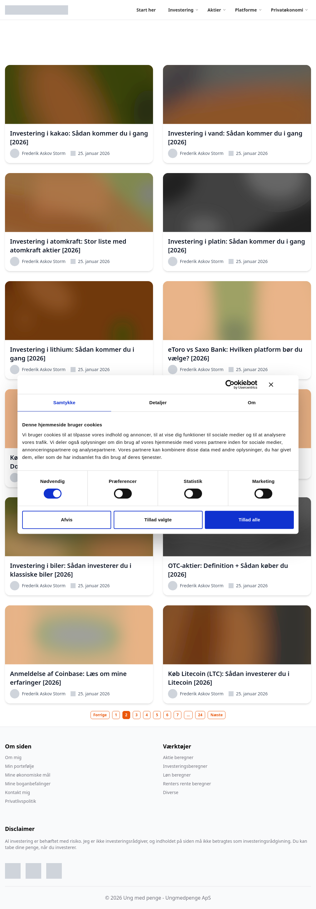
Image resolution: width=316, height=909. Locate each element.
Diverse (170, 792)
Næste (216, 715)
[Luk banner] (281, 384)
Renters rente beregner (187, 784)
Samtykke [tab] (64, 402)
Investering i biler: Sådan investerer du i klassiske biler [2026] (70, 570)
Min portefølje (19, 766)
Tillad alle (249, 519)
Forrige (100, 715)
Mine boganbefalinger (28, 784)
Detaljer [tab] (158, 402)
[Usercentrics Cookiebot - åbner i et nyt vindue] (230, 384)
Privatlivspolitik (20, 801)
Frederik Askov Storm (38, 153)
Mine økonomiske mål (27, 775)
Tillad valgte (158, 519)
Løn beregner (177, 775)
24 (200, 715)
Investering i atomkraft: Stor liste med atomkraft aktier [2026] (68, 245)
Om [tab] (251, 402)
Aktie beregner (178, 757)
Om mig (13, 757)
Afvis (66, 519)
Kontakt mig (17, 792)
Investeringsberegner (185, 766)
